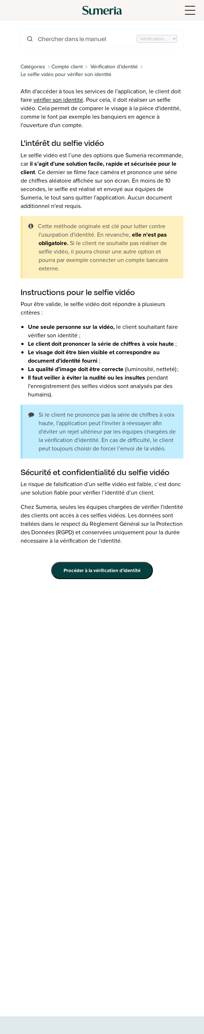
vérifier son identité (58, 100)
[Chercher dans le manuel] (86, 39)
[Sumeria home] (102, 10)
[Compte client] (67, 67)
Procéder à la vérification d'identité (102, 570)
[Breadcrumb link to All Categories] (34, 67)
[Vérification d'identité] (114, 67)
